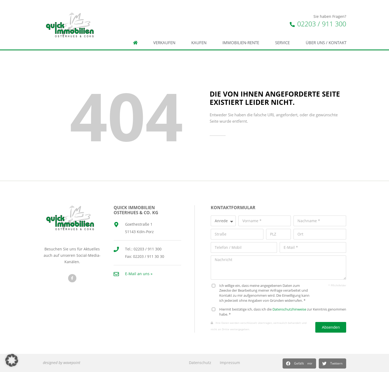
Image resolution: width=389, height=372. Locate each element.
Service (282, 43)
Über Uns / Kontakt (326, 43)
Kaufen (198, 43)
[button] (299, 363)
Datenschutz (200, 362)
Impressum (230, 362)
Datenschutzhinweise (289, 309)
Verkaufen (164, 43)
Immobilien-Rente (240, 43)
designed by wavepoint (61, 362)
